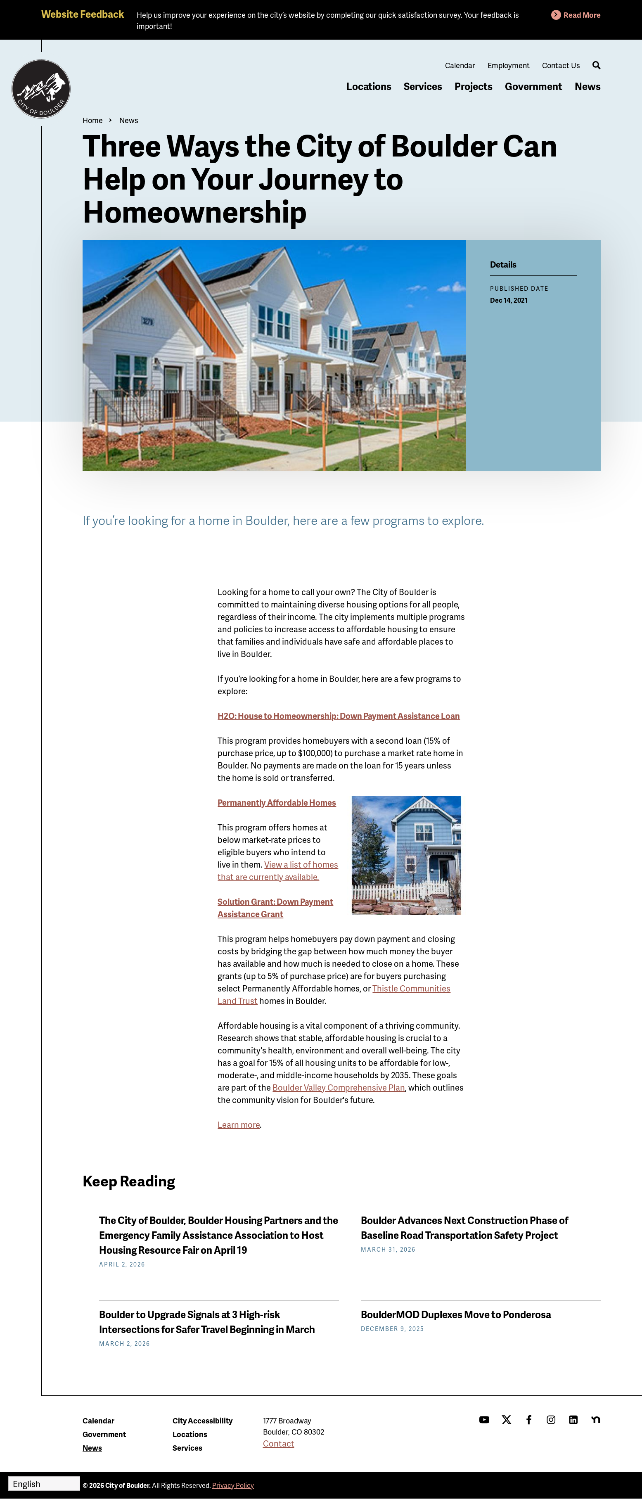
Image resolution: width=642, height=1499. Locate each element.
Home (93, 120)
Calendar (460, 65)
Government (533, 86)
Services (423, 86)
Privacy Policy (233, 1485)
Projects (474, 86)
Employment (509, 65)
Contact (278, 1443)
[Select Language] (44, 1483)
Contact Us (561, 65)
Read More (582, 14)
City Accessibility (202, 1420)
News (588, 86)
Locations (368, 86)
